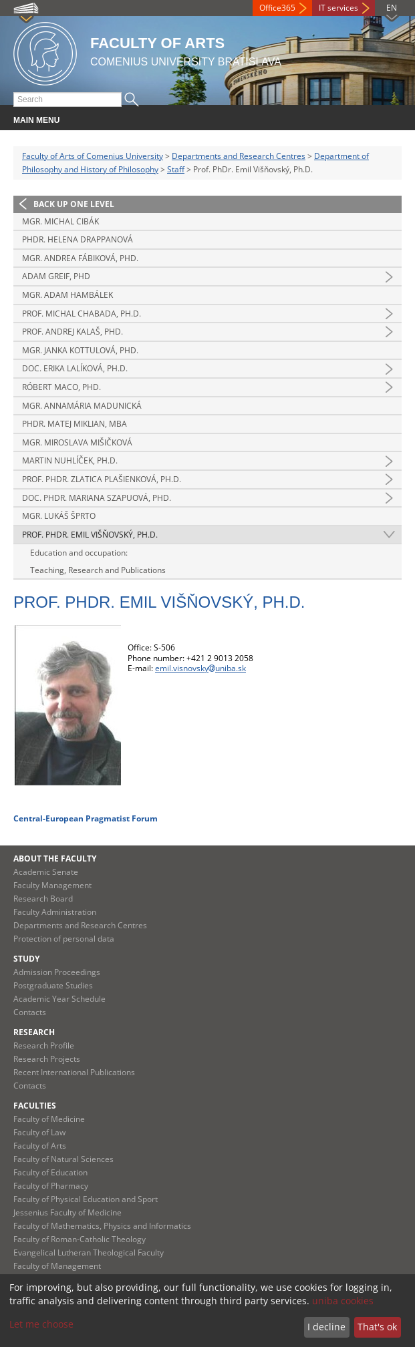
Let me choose (41, 1324)
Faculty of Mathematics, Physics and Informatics (102, 1225)
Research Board (43, 898)
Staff (175, 169)
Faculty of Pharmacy (50, 1185)
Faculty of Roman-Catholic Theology (79, 1239)
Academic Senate (45, 872)
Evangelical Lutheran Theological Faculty (88, 1252)
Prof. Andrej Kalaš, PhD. (72, 331)
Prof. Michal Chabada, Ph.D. (81, 313)
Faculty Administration (54, 912)
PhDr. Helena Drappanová (77, 239)
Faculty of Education (50, 1172)
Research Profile (43, 1045)
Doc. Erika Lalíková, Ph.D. (75, 368)
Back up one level (73, 204)
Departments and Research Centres (238, 156)
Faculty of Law (39, 1132)
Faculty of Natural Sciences (63, 1159)
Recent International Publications (74, 1072)
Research (34, 1032)
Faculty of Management (57, 1266)
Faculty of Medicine (49, 1119)
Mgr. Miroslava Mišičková (77, 442)
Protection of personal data (63, 938)
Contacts (29, 1012)
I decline (326, 1326)
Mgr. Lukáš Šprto (59, 516)
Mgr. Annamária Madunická (82, 405)
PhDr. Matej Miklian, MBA (74, 423)
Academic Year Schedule (59, 998)
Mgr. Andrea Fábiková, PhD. (80, 258)
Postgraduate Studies (53, 985)
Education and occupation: (79, 552)
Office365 (277, 7)
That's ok (377, 1326)
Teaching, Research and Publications (98, 570)
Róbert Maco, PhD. (61, 387)
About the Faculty (54, 858)
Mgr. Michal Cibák (60, 221)
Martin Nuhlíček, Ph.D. (70, 460)
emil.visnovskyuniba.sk (200, 668)
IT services (338, 7)
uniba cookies (343, 1300)
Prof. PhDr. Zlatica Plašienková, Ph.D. (101, 479)
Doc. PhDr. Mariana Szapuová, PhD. (96, 498)
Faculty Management (52, 885)
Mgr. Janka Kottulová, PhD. (80, 350)
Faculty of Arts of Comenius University (92, 156)
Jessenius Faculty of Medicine (67, 1212)
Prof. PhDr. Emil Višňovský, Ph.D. (90, 534)
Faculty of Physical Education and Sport (85, 1199)
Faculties (34, 1105)
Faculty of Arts (39, 1145)
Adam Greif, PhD (56, 276)
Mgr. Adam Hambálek (67, 295)
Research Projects (46, 1059)
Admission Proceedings (56, 972)
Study (26, 958)
